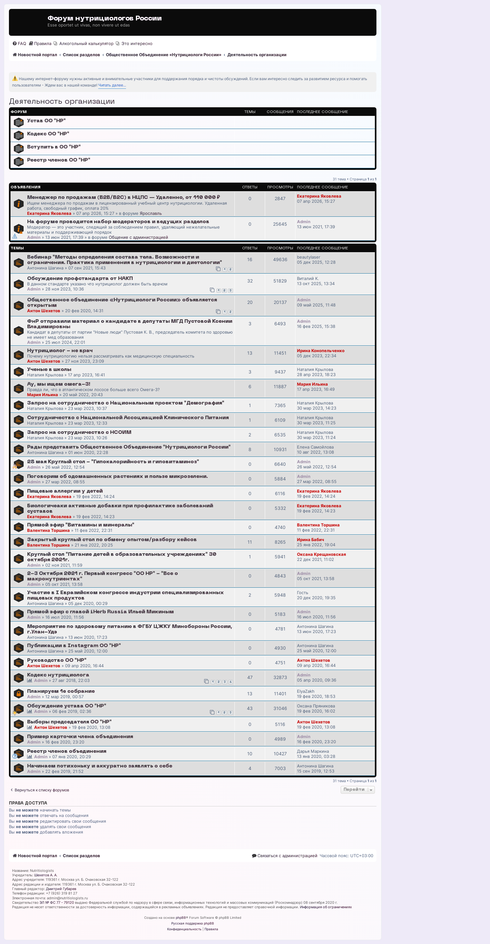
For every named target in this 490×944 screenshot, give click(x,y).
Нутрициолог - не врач (60, 350)
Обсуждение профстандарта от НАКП (80, 278)
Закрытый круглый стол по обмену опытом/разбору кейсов (112, 539)
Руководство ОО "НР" (56, 660)
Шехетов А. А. (45, 875)
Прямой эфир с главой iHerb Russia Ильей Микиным (100, 612)
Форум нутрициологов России (105, 18)
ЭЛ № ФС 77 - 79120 (57, 902)
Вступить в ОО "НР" (54, 147)
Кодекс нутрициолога (58, 675)
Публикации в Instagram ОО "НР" (74, 645)
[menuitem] (19, 43)
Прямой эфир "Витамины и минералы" (80, 525)
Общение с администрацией (138, 237)
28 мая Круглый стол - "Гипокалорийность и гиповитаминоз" (113, 461)
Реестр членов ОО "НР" (58, 160)
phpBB (181, 917)
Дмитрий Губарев (61, 889)
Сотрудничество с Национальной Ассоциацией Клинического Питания (128, 417)
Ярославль (151, 213)
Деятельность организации (62, 102)
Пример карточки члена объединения (80, 736)
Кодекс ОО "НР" (48, 134)
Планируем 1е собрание (61, 691)
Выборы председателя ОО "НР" (69, 722)
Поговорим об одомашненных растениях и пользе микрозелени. (117, 476)
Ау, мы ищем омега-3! (58, 384)
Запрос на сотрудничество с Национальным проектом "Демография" (125, 403)
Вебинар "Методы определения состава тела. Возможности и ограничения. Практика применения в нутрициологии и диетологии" (124, 260)
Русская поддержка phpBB (192, 923)
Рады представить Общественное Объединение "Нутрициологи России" (129, 447)
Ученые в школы (49, 369)
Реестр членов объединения (66, 751)
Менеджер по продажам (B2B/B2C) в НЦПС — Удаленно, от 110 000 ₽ (123, 197)
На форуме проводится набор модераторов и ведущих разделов (118, 221)
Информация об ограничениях (326, 907)
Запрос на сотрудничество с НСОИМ (79, 432)
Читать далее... (112, 85)
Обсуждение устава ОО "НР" (66, 706)
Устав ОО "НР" (46, 121)
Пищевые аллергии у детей (65, 491)
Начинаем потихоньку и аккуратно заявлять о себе (99, 766)
